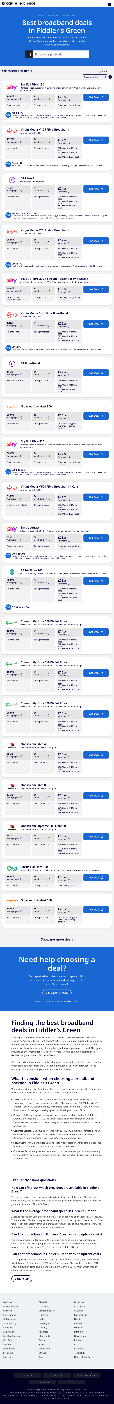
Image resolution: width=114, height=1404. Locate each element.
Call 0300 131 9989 (57, 993)
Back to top (22, 1279)
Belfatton (8, 1303)
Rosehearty (9, 1349)
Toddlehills (79, 1354)
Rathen (42, 1345)
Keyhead (78, 1324)
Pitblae (77, 1341)
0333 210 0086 (79, 1389)
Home (41, 15)
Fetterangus (9, 1316)
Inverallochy (9, 1324)
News (71, 1382)
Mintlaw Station (11, 1337)
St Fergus (8, 1354)
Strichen (43, 1354)
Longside (8, 1328)
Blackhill (43, 1303)
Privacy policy (42, 1382)
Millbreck (43, 1333)
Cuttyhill (78, 1311)
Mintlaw (78, 1333)
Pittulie (7, 1345)
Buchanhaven (10, 1307)
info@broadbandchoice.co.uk (47, 1389)
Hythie (77, 1320)
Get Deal (96, 97)
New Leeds (80, 1337)
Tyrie (41, 1358)
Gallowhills (9, 1320)
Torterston (8, 1358)
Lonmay (43, 1328)
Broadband (53, 15)
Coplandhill (80, 1307)
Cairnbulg (44, 1307)
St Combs (79, 1349)
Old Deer (8, 1341)
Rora (76, 1345)
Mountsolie (45, 1337)
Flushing (43, 1316)
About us (27, 1375)
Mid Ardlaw (9, 1333)
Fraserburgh (80, 1316)
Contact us (57, 1375)
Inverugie (44, 1324)
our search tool (81, 1066)
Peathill (43, 1341)
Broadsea (79, 1303)
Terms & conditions (86, 1375)
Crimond (7, 1311)
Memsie (78, 1328)
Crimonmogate (47, 1311)
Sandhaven (45, 1349)
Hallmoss (43, 1320)
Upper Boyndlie (82, 1358)
